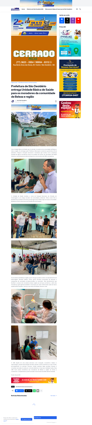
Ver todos (53, 395)
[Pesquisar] (79, 9)
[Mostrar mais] (41, 390)
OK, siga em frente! (26, 419)
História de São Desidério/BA (35, 9)
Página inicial (14, 82)
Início (23, 9)
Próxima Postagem (51, 422)
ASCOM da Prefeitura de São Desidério (27, 82)
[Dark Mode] (76, 9)
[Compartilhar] (55, 101)
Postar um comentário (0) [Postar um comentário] (34, 417)
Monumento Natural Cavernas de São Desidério (58, 9)
